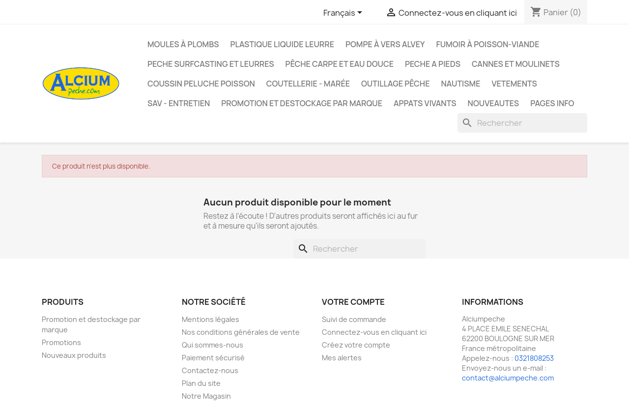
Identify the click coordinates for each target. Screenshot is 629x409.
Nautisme (460, 83)
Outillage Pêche (395, 83)
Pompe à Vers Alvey (385, 44)
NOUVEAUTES (493, 103)
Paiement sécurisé (213, 357)
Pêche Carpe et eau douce (340, 63)
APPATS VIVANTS (425, 103)
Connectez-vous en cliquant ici (374, 332)
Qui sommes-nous (212, 345)
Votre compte (353, 301)
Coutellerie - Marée (308, 83)
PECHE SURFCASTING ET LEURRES (210, 63)
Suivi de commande (354, 319)
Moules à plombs (183, 44)
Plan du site (201, 383)
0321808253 (534, 358)
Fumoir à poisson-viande (487, 44)
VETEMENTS (514, 83)
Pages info (552, 103)
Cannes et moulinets (516, 63)
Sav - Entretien (178, 103)
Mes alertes (342, 357)
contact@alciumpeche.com (508, 377)
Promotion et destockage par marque (301, 103)
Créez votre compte (356, 345)
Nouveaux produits (74, 355)
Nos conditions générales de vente (241, 332)
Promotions (61, 342)
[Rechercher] (522, 123)
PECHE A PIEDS (432, 63)
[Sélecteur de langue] (344, 13)
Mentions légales (210, 319)
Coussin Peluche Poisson (201, 83)
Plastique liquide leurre (282, 44)
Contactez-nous (210, 370)
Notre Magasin (206, 396)
